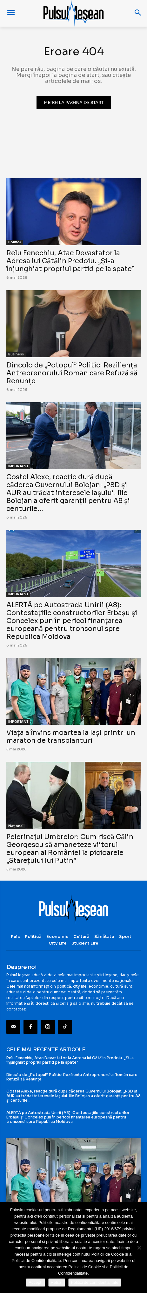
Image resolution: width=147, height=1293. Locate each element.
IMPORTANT (18, 466)
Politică (14, 242)
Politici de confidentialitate (94, 1282)
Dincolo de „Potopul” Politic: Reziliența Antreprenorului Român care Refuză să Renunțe (71, 373)
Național (15, 826)
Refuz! (57, 1282)
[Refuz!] (139, 1248)
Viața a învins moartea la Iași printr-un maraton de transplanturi (70, 737)
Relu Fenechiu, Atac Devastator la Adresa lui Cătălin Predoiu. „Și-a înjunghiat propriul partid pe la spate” (70, 261)
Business (16, 354)
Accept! (35, 1282)
